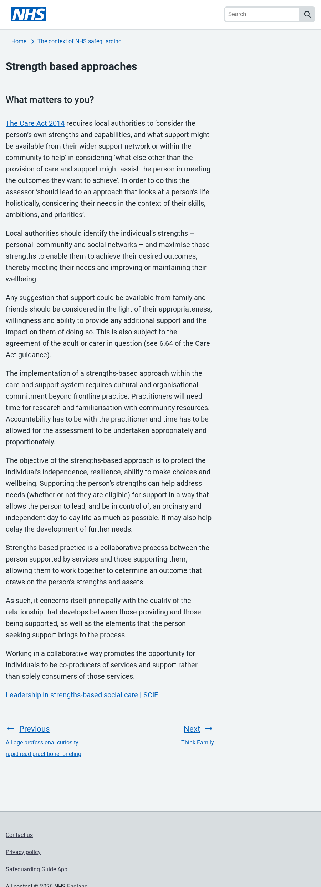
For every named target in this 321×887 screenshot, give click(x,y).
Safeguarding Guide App (36, 869)
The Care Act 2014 (35, 123)
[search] (307, 14)
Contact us (19, 835)
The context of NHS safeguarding (79, 41)
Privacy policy (23, 852)
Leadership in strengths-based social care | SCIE (82, 695)
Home (18, 41)
